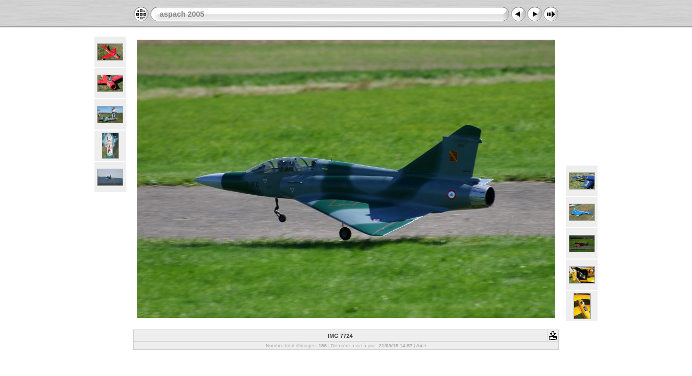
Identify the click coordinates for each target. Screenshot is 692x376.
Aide (421, 345)
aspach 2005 (182, 14)
